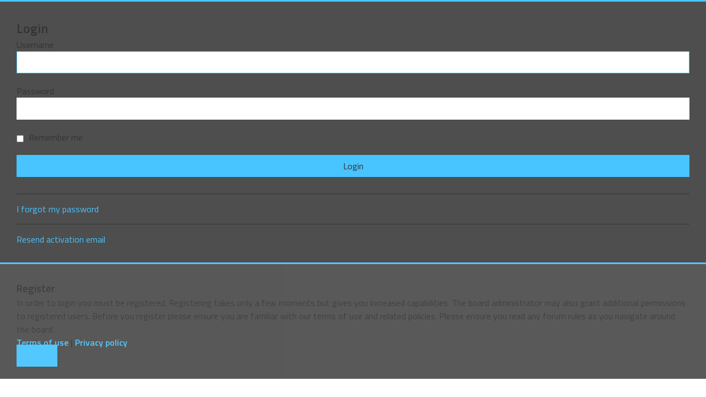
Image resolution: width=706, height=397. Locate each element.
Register (37, 355)
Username (35, 44)
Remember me (50, 137)
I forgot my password (58, 209)
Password (35, 91)
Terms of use (42, 342)
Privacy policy (101, 342)
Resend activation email (61, 239)
